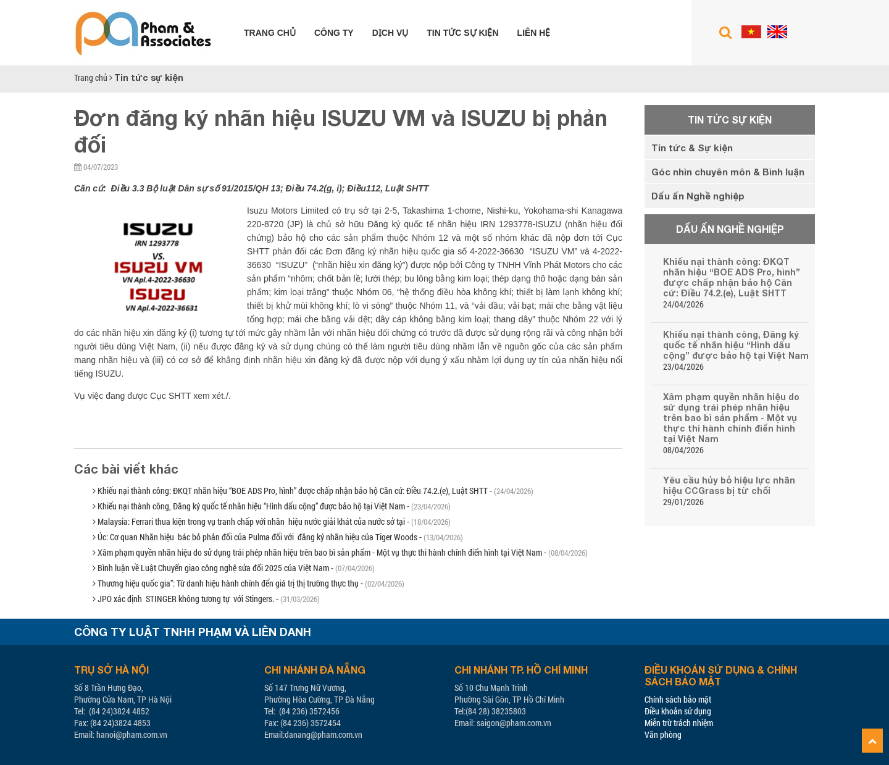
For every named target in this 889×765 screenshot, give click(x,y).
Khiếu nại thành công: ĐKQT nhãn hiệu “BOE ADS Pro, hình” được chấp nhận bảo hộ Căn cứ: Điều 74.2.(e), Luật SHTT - (313, 490)
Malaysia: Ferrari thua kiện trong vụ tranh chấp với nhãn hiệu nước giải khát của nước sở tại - (272, 521)
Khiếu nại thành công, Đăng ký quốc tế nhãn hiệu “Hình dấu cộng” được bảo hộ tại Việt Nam (736, 345)
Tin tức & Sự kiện (692, 147)
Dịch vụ (390, 33)
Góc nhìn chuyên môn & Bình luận (727, 171)
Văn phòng (663, 734)
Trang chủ (270, 33)
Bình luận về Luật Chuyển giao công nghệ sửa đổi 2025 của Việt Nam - (234, 568)
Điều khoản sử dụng (678, 711)
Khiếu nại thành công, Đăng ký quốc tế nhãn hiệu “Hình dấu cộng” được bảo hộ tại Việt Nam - (272, 506)
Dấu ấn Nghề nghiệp (698, 195)
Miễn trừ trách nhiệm (679, 723)
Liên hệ (534, 33)
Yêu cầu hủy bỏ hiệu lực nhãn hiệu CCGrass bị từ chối (729, 485)
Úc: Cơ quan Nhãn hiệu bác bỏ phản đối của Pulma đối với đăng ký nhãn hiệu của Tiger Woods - (278, 537)
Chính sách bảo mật (678, 699)
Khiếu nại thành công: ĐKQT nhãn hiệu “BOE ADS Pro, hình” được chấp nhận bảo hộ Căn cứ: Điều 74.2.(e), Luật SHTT (731, 277)
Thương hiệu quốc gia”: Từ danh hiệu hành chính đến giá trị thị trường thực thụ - (248, 583)
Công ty (334, 33)
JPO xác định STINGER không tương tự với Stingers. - (206, 598)
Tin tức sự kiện (462, 33)
